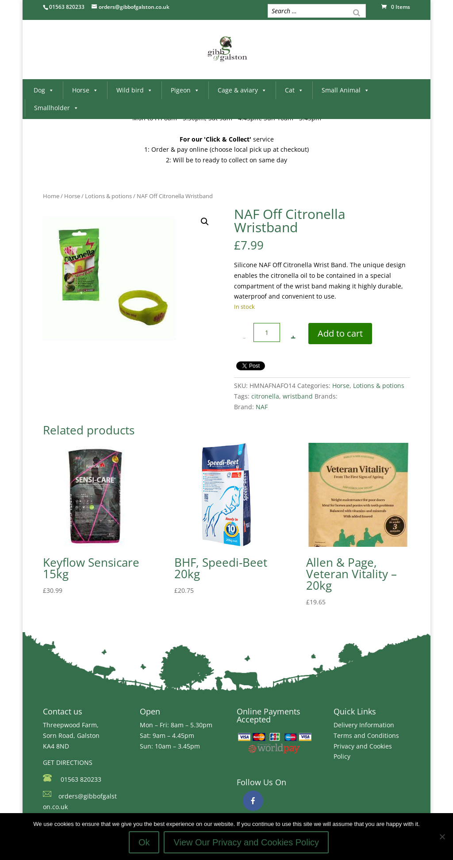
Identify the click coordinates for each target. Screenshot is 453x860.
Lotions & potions (108, 196)
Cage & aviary (242, 90)
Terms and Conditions (366, 735)
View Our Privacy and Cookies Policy (246, 842)
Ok (144, 842)
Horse (85, 90)
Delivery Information (364, 725)
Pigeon (185, 90)
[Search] (356, 11)
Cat (294, 90)
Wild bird (134, 90)
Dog (44, 90)
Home (51, 196)
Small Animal (345, 90)
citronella (265, 396)
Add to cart (340, 333)
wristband (298, 396)
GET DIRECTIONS (67, 762)
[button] (205, 222)
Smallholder (56, 108)
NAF (262, 407)
